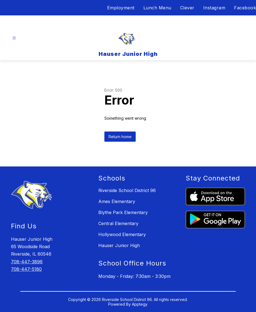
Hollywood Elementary (122, 234)
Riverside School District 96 (127, 190)
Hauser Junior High (119, 245)
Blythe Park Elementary (123, 212)
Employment (121, 7)
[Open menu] (14, 38)
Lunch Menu (157, 7)
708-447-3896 (27, 261)
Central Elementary (118, 223)
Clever (187, 7)
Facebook (245, 7)
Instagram (214, 7)
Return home (120, 136)
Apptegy (140, 304)
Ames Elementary (116, 201)
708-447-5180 (26, 269)
